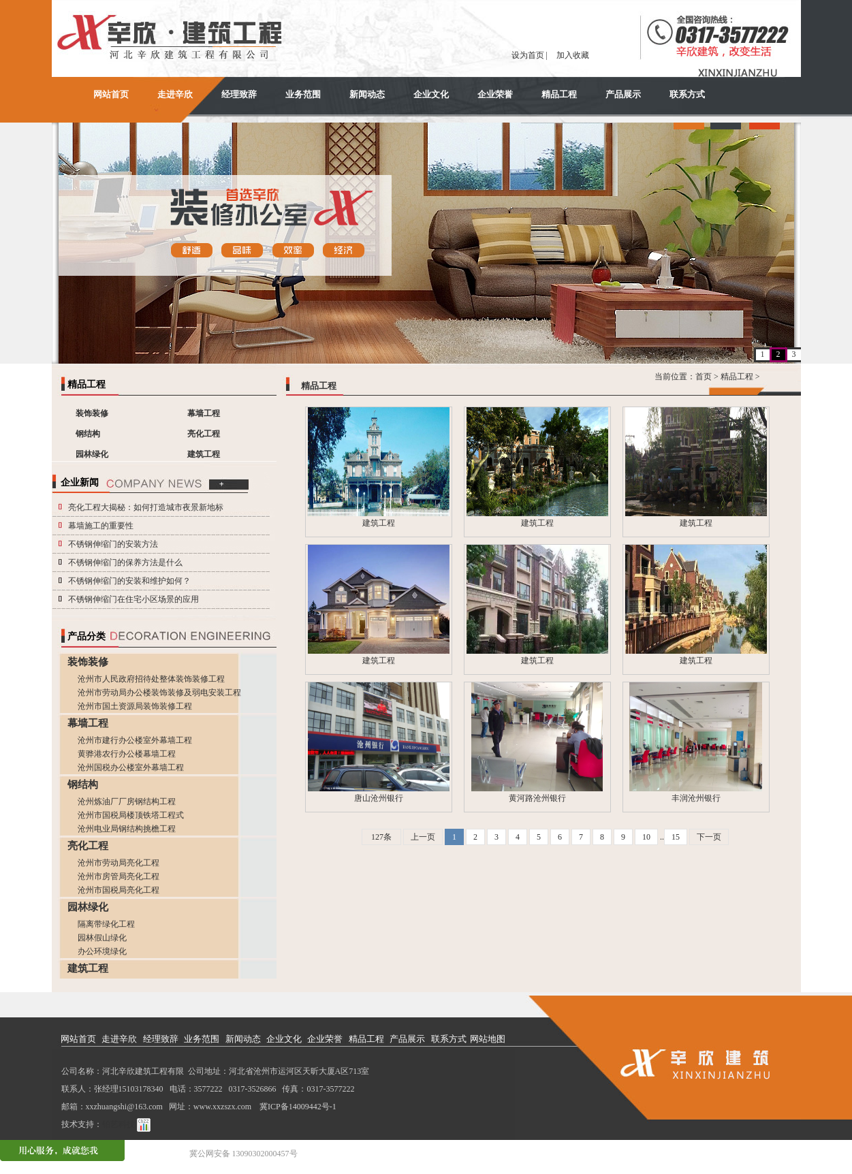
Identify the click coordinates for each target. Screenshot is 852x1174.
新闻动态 (367, 94)
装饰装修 (92, 413)
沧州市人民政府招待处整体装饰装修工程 (151, 679)
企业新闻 (80, 482)
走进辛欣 (175, 94)
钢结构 (88, 434)
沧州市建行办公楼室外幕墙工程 (135, 740)
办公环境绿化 (102, 951)
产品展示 (623, 94)
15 (676, 837)
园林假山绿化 (102, 937)
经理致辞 (239, 94)
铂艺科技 (118, 1124)
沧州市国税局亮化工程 (118, 890)
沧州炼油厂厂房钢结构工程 (127, 801)
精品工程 (559, 94)
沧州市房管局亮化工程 (118, 876)
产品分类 (86, 636)
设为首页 (527, 55)
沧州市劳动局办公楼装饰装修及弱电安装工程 (159, 692)
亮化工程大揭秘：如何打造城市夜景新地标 (145, 507)
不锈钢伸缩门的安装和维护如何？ (129, 581)
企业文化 (431, 94)
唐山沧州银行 (378, 798)
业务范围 (303, 94)
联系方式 (687, 94)
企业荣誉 (495, 94)
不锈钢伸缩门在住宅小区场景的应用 (133, 599)
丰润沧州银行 (696, 798)
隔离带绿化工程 (106, 924)
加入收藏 (572, 55)
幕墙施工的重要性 (100, 525)
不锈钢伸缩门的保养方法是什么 (125, 562)
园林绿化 (92, 454)
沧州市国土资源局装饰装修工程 (135, 706)
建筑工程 (203, 454)
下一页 (709, 837)
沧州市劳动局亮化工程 (118, 863)
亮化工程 (203, 434)
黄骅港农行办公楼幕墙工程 (127, 754)
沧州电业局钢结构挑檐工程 (127, 829)
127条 (381, 837)
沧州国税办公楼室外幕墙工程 (131, 767)
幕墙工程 (203, 413)
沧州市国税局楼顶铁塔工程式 (131, 815)
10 (646, 837)
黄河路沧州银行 (537, 798)
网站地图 (487, 1039)
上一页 (423, 837)
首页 (703, 376)
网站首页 (111, 94)
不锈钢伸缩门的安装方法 (113, 544)
